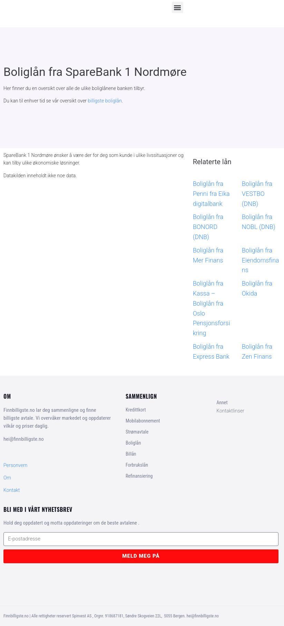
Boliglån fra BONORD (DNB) (208, 226)
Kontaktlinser (230, 411)
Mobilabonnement (143, 421)
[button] (177, 7)
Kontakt (11, 490)
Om (7, 477)
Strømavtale (137, 432)
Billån (131, 454)
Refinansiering (139, 476)
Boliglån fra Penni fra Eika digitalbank (211, 193)
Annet (221, 402)
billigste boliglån (105, 100)
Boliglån (133, 443)
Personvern (15, 465)
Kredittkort (136, 410)
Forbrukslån (137, 465)
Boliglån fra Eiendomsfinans (260, 260)
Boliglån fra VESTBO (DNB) (257, 193)
